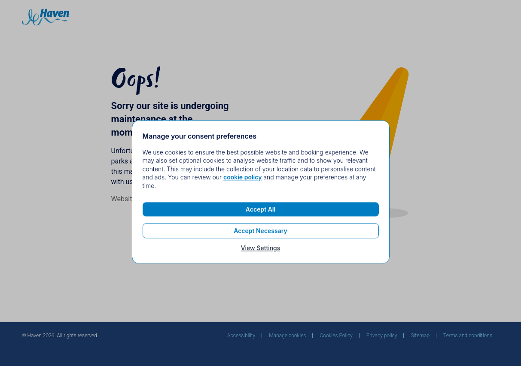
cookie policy (242, 179)
